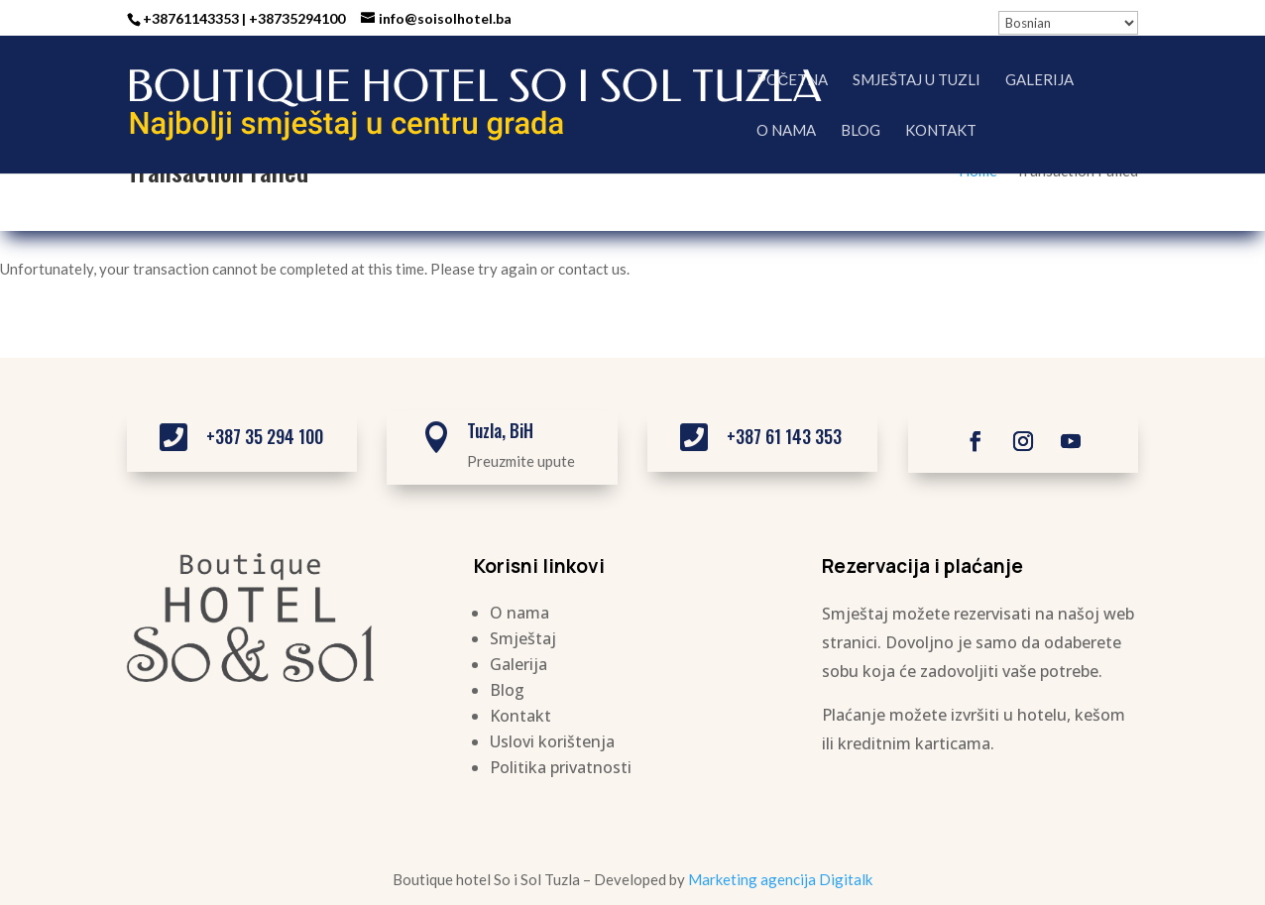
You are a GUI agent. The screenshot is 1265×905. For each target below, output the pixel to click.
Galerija (1039, 80)
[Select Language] (1068, 23)
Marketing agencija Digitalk (780, 879)
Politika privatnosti (561, 767)
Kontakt (941, 131)
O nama (786, 131)
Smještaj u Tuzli (916, 80)
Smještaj (523, 638)
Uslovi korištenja (552, 741)
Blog (860, 131)
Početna (792, 80)
